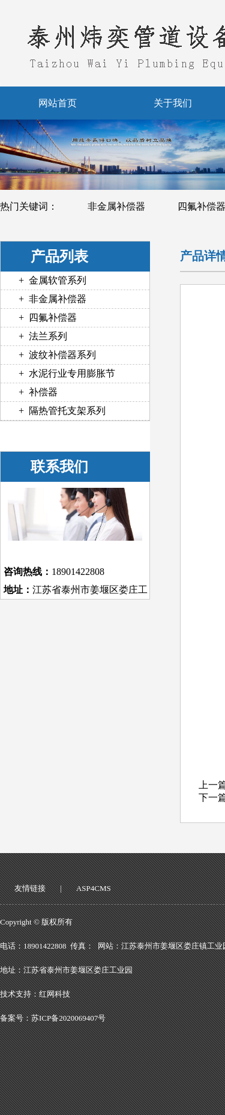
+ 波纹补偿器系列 (57, 355)
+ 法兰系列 (43, 336)
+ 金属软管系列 (52, 280)
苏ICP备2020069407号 (68, 1017)
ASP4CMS (93, 888)
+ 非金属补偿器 (52, 299)
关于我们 (173, 103)
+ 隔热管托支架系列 (62, 411)
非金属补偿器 (116, 206)
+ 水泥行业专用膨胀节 (67, 373)
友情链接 (30, 888)
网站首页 (57, 103)
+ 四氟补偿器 (48, 317)
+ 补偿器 (38, 392)
